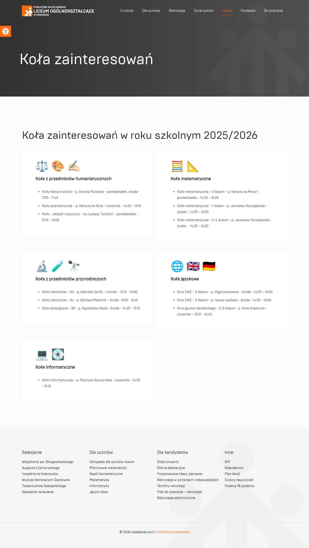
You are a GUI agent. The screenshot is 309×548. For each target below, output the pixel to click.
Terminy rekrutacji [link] (171, 486)
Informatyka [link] (99, 486)
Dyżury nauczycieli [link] (239, 480)
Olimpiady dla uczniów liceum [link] (111, 462)
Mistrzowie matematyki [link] (108, 468)
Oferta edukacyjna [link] (171, 468)
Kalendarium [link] (234, 468)
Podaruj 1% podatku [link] (239, 486)
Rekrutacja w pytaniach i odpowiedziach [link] (188, 480)
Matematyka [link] (99, 480)
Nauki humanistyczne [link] (106, 474)
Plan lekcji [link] (232, 474)
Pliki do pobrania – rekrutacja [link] (179, 492)
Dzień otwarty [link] (168, 462)
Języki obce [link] (98, 492)
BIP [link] (227, 462)
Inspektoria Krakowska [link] (40, 474)
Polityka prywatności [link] (173, 532)
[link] (5, 31)
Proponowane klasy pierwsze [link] (179, 474)
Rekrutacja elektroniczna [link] (176, 498)
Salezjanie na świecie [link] (38, 492)
